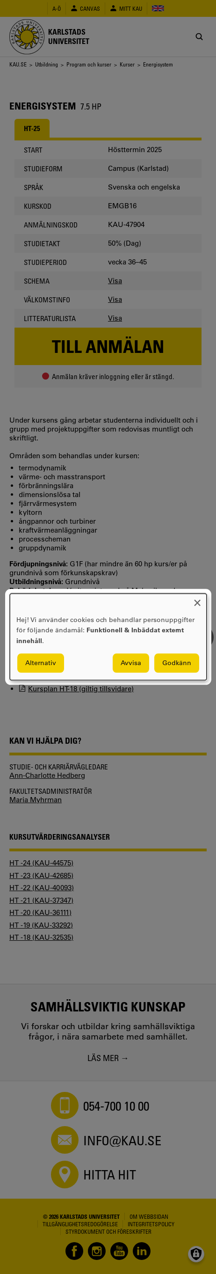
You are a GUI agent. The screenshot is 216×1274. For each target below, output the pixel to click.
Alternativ (40, 663)
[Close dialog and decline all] (197, 599)
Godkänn (176, 663)
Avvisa (131, 663)
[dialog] (108, 636)
